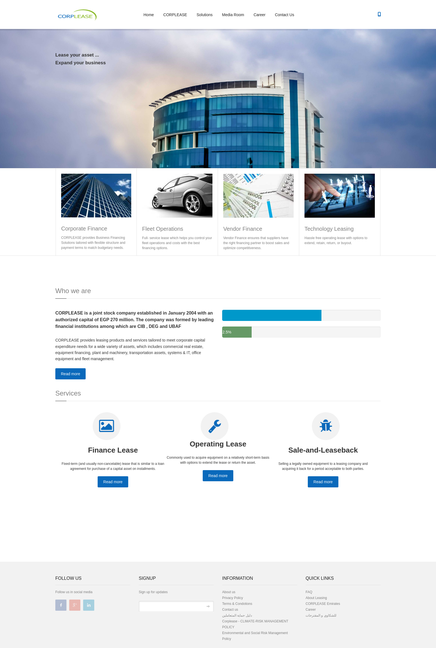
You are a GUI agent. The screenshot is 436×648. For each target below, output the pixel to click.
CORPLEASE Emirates (323, 604)
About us (228, 592)
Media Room (233, 15)
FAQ (309, 592)
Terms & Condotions (237, 604)
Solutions (205, 15)
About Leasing (316, 598)
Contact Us (284, 15)
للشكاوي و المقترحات (321, 615)
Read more (70, 374)
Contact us (230, 610)
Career (260, 15)
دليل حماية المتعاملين (237, 615)
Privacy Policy (232, 598)
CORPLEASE (175, 15)
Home (148, 15)
